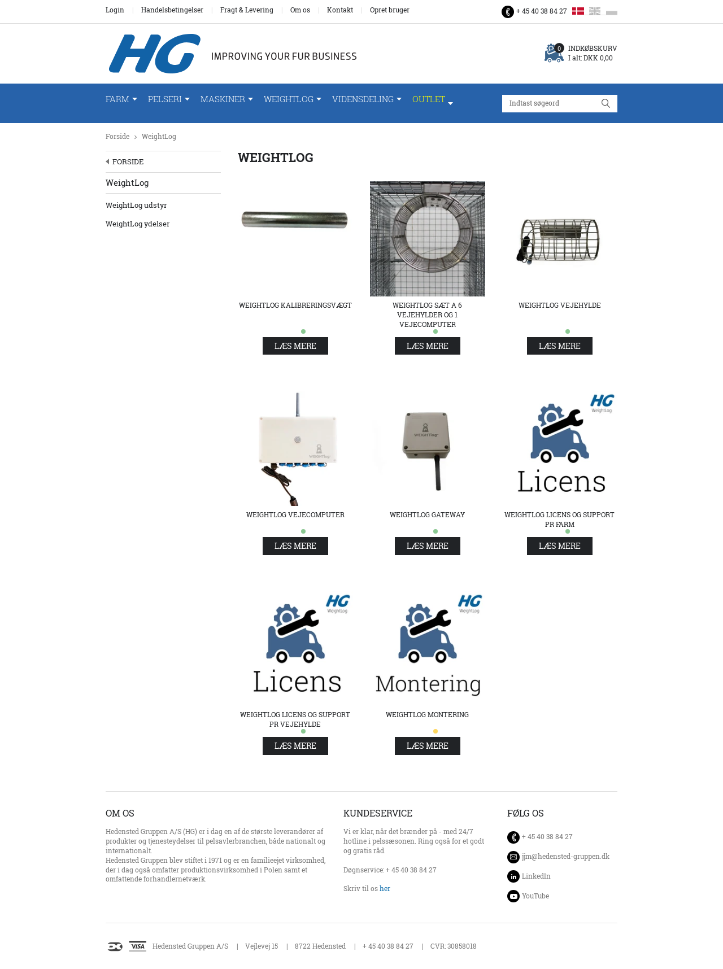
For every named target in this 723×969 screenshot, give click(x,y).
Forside (117, 136)
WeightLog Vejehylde (560, 305)
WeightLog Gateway (427, 515)
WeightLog (288, 99)
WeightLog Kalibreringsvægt (295, 305)
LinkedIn (536, 876)
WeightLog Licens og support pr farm (559, 519)
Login (115, 10)
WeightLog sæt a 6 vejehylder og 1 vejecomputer (427, 314)
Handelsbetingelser (172, 10)
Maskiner (223, 99)
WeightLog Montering (427, 714)
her (385, 888)
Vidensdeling (363, 99)
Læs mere (295, 346)
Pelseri (165, 99)
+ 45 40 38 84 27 (541, 11)
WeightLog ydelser (137, 224)
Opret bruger (390, 10)
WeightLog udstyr (136, 205)
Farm (117, 99)
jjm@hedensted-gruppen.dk (565, 856)
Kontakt (340, 10)
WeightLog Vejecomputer (295, 515)
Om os (300, 10)
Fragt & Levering (246, 10)
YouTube (535, 896)
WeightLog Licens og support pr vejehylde (295, 719)
